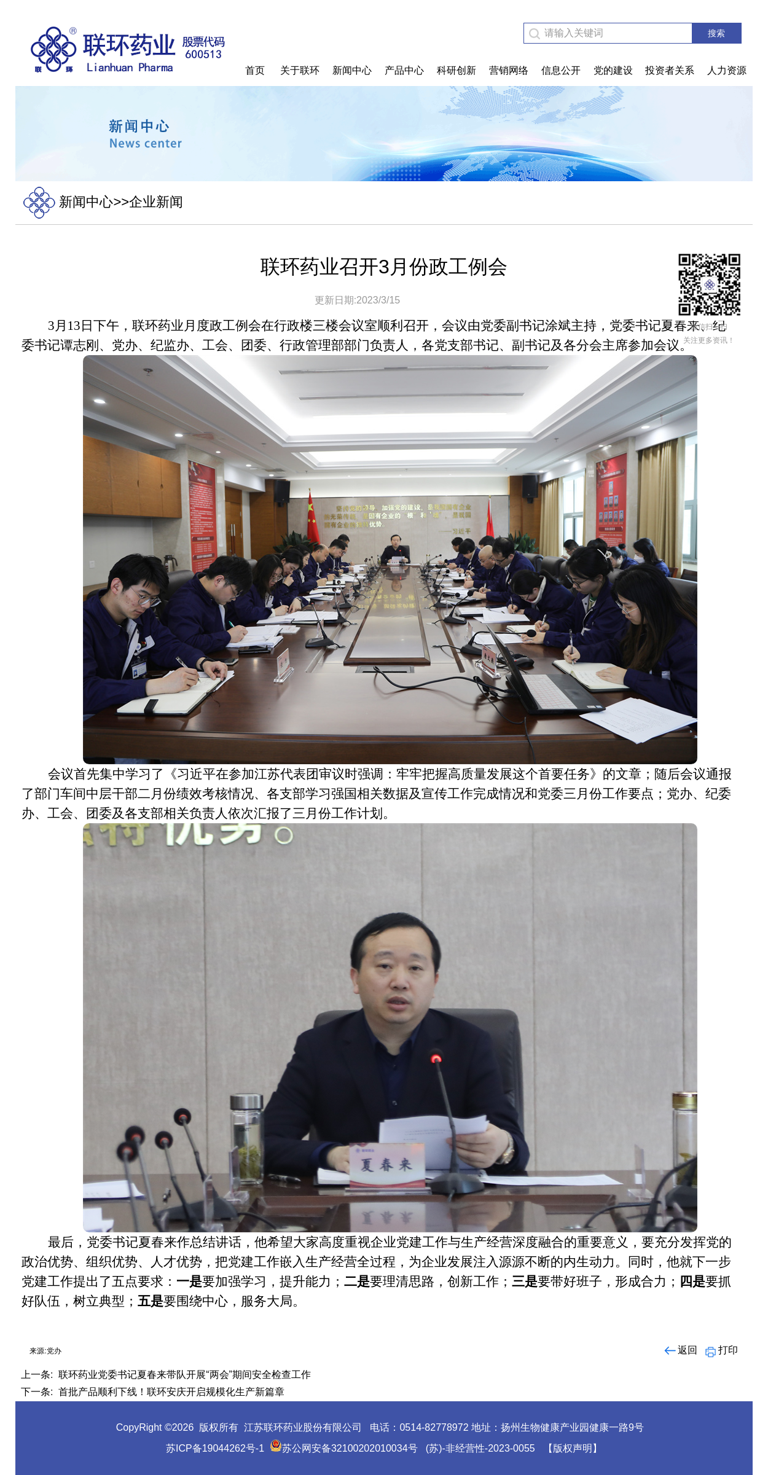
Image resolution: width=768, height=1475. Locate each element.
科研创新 (456, 70)
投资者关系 (669, 70)
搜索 (716, 33)
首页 (255, 70)
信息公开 (561, 70)
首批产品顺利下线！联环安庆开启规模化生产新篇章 (171, 1392)
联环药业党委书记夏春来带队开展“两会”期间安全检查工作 (184, 1374)
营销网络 (508, 70)
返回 (679, 1350)
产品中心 (404, 70)
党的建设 (613, 70)
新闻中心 (352, 70)
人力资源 (726, 70)
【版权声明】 (572, 1448)
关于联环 (299, 70)
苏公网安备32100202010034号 (344, 1448)
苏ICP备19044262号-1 (215, 1448)
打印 (720, 1350)
